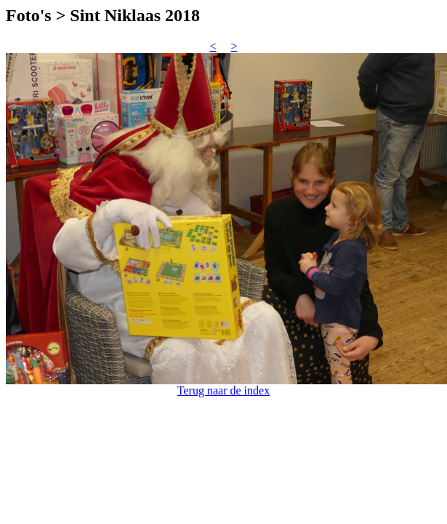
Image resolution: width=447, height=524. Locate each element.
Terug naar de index (223, 390)
